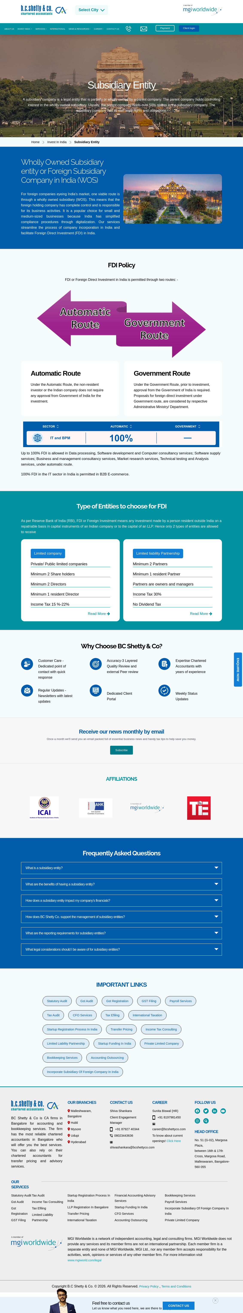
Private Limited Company (161, 1043)
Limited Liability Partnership (66, 1043)
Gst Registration (117, 1001)
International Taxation (147, 1015)
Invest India (24, 29)
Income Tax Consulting (161, 1029)
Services (40, 29)
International (57, 29)
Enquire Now (238, 669)
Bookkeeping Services (62, 1057)
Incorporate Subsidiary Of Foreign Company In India (82, 1072)
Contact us (113, 29)
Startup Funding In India (114, 1043)
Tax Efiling (112, 1015)
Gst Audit (86, 1001)
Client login (189, 28)
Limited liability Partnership (158, 553)
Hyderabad (77, 1142)
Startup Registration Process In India (72, 1029)
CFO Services (82, 1015)
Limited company (48, 553)
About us (9, 29)
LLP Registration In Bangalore (88, 1207)
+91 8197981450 (166, 1117)
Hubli (73, 1122)
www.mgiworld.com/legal (85, 1260)
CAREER (98, 29)
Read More (99, 614)
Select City (92, 10)
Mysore (74, 1129)
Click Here (174, 1141)
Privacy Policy (149, 1286)
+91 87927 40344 (124, 1129)
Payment (165, 28)
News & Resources (79, 29)
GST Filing (149, 1001)
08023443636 (121, 1135)
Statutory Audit (57, 1001)
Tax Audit (53, 1015)
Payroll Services (181, 1001)
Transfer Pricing (121, 1029)
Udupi (73, 1135)
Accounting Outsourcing (107, 1057)
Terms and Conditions (176, 1286)
